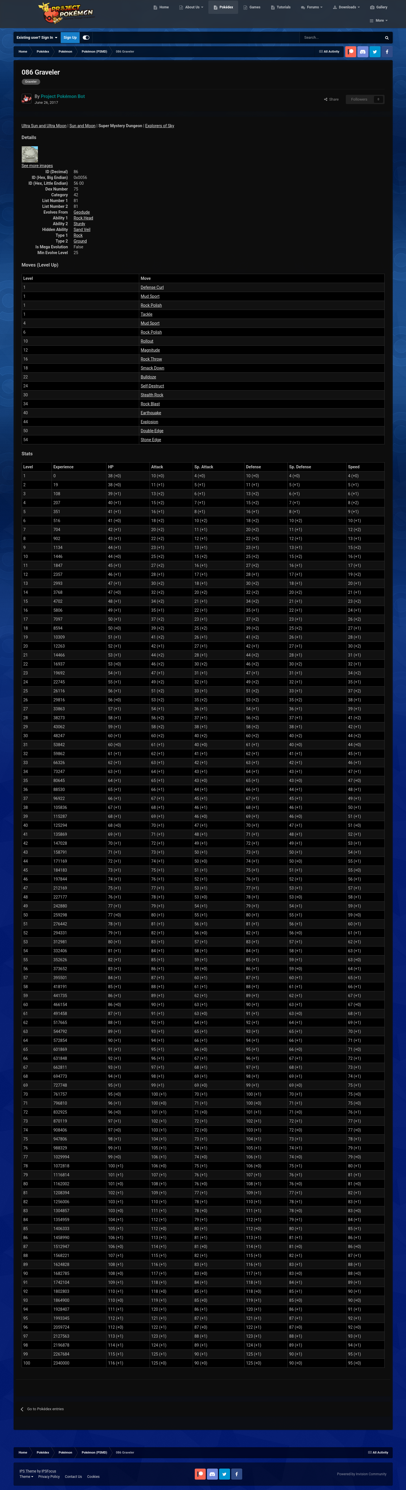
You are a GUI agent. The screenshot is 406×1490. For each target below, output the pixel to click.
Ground (80, 241)
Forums (312, 14)
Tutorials (283, 14)
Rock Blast (150, 404)
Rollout (147, 341)
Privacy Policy (49, 1477)
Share (331, 99)
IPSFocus (49, 1471)
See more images (37, 165)
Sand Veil (82, 229)
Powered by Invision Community (362, 1474)
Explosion (149, 421)
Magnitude (150, 350)
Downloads (347, 14)
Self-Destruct (152, 386)
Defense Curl (152, 287)
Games (254, 14)
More (380, 14)
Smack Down (152, 368)
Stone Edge (151, 439)
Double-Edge (152, 430)
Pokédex (225, 14)
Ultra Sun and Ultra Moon (44, 125)
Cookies (93, 1477)
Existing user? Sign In (37, 37)
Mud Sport (150, 296)
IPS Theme (28, 1471)
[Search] (320, 37)
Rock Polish (151, 305)
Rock (78, 235)
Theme (26, 1477)
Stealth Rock (152, 395)
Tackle (146, 314)
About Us (192, 14)
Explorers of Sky (159, 125)
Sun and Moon (82, 125)
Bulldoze (148, 377)
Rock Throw (151, 359)
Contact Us (73, 1477)
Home (163, 14)
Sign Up (70, 37)
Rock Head (83, 218)
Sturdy (79, 223)
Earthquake (151, 413)
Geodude (82, 212)
